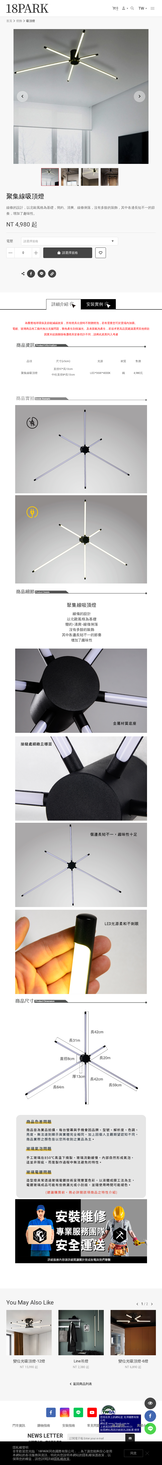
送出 (130, 1438)
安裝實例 (94, 304)
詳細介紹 (59, 304)
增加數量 (36, 253)
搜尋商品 (132, 8)
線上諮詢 (118, 1426)
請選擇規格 (68, 241)
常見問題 (93, 1426)
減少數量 (10, 253)
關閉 (147, 1453)
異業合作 (143, 1426)
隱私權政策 (62, 1459)
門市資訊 (18, 1426)
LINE (41, 273)
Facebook (31, 273)
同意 (133, 1453)
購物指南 (43, 1426)
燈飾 (19, 21)
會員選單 (123, 8)
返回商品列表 (82, 1384)
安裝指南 (68, 1426)
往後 (152, 1304)
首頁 (9, 21)
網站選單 (152, 8)
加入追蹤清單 (100, 252)
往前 (137, 1304)
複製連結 (52, 273)
